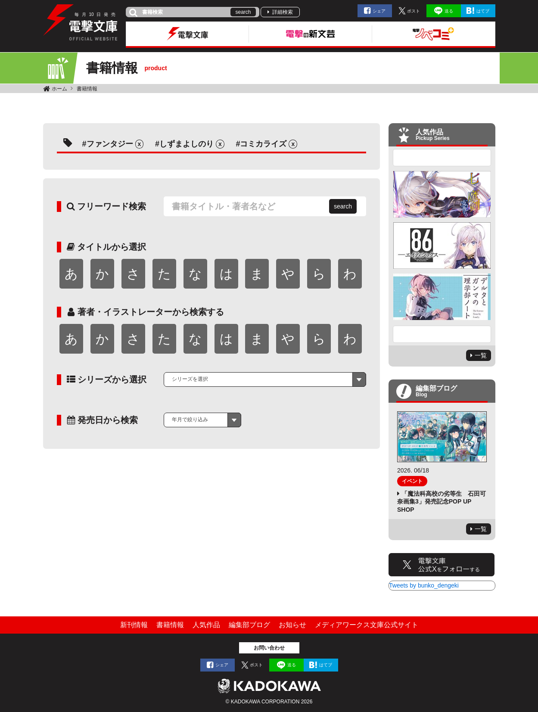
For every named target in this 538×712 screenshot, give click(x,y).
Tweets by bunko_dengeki (424, 585)
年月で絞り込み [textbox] (190, 420)
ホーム (59, 89)
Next (442, 334)
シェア (379, 11)
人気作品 (206, 624)
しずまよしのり (186, 144)
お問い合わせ (269, 648)
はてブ (482, 11)
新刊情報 (134, 624)
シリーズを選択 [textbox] (190, 379)
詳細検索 (282, 12)
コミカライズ (263, 144)
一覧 (481, 355)
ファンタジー (110, 144)
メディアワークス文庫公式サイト (366, 624)
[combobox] (265, 379)
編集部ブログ (249, 624)
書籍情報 (87, 89)
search (243, 12)
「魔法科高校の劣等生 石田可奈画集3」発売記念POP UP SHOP (441, 501)
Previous (442, 157)
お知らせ (292, 624)
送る (449, 11)
